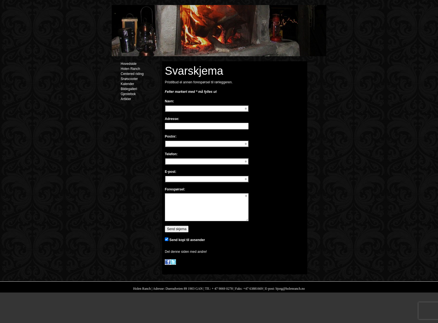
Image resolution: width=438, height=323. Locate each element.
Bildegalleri (129, 89)
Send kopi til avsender (187, 240)
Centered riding (132, 74)
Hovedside (129, 64)
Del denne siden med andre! (186, 252)
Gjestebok (128, 94)
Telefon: (171, 154)
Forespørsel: (175, 189)
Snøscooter (129, 79)
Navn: (169, 101)
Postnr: (171, 136)
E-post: (170, 172)
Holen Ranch (130, 69)
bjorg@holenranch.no (290, 289)
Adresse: (172, 119)
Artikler (126, 99)
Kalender (127, 84)
